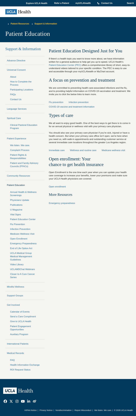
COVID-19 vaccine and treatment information (72, 106)
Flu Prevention (17, 224)
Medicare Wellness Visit (22, 234)
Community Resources (18, 175)
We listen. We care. (20, 145)
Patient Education (16, 185)
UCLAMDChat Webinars (22, 269)
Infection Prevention (20, 229)
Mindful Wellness (15, 286)
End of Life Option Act (21, 248)
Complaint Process (19, 150)
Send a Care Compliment (23, 316)
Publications (16, 205)
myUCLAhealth (83, 3)
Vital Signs (15, 214)
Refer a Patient (61, 3)
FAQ (12, 360)
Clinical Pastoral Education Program (23, 127)
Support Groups (15, 295)
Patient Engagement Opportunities (20, 328)
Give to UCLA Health (20, 321)
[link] (5, 401)
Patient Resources (20, 24)
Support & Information (46, 24)
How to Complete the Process (20, 83)
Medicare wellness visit (113, 150)
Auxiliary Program (19, 334)
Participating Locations (21, 89)
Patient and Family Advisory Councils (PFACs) (24, 165)
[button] (37, 3)
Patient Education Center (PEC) (65, 65)
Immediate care (57, 150)
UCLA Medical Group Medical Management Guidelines (21, 256)
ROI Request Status (20, 369)
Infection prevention (79, 102)
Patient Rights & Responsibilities (18, 156)
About (13, 76)
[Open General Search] (129, 3)
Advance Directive (16, 60)
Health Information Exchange (25, 365)
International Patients (17, 343)
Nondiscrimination (63, 410)
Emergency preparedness (62, 203)
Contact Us (106, 3)
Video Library (17, 264)
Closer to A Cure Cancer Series (22, 276)
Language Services (17, 109)
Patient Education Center (23, 219)
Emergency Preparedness (23, 243)
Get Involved (13, 305)
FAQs (13, 94)
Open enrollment (57, 186)
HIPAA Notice (30, 410)
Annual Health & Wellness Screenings (23, 194)
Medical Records (15, 353)
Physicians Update (19, 200)
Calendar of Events (20, 311)
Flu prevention (56, 102)
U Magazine (16, 209)
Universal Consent (16, 70)
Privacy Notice (46, 410)
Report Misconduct (83, 410)
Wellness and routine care (83, 150)
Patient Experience (16, 138)
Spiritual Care (14, 118)
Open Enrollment (18, 238)
